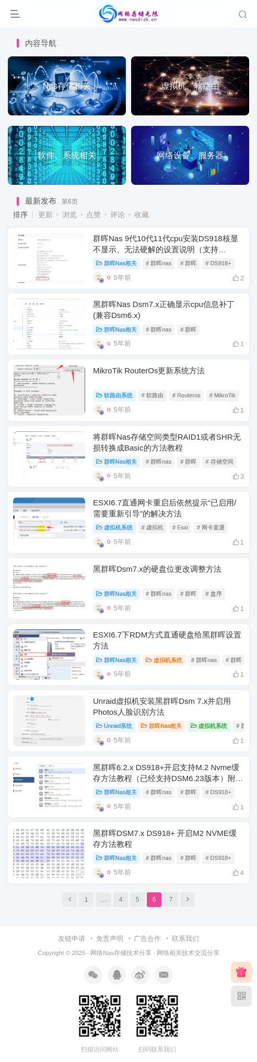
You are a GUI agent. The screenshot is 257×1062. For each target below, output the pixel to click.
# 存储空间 (219, 461)
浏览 (69, 214)
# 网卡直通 (211, 527)
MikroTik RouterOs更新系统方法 (149, 370)
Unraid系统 (114, 726)
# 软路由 (152, 395)
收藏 (141, 214)
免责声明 (109, 938)
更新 (45, 214)
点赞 (93, 214)
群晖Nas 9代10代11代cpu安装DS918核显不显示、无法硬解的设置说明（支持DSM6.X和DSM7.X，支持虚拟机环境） (165, 249)
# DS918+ (218, 263)
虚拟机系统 (114, 527)
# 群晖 (188, 263)
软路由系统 (114, 395)
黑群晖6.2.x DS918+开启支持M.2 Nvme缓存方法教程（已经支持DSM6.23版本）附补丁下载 (168, 778)
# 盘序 (213, 594)
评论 (117, 214)
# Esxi (180, 527)
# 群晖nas (158, 263)
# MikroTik (222, 395)
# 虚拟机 (152, 527)
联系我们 (185, 938)
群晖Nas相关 (116, 263)
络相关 (172, 952)
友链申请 (71, 938)
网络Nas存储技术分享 (120, 952)
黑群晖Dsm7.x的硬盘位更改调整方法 (157, 568)
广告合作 (147, 938)
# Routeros (186, 395)
